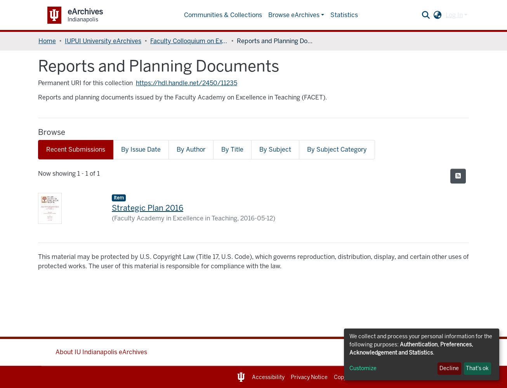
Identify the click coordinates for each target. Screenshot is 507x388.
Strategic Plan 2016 (147, 208)
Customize (363, 368)
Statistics (344, 15)
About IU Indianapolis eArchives (101, 352)
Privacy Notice (309, 377)
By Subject (275, 149)
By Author (191, 149)
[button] (437, 15)
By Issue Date (141, 149)
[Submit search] (426, 15)
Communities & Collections (223, 15)
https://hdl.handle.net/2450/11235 (186, 83)
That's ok (477, 368)
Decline (449, 368)
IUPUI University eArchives (103, 41)
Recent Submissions (75, 149)
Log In (454, 15)
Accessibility (268, 377)
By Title (232, 149)
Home (47, 41)
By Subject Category (337, 149)
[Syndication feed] (458, 176)
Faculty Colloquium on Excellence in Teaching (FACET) (189, 41)
